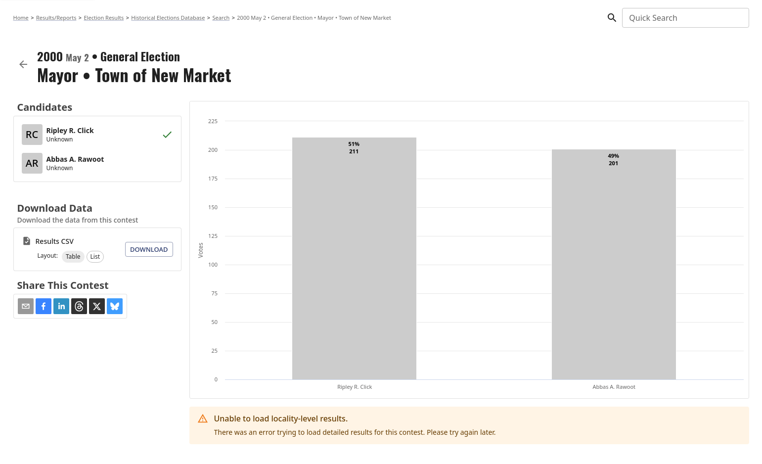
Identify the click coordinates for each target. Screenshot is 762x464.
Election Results (104, 17)
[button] (73, 257)
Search (220, 17)
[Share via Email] (26, 306)
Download (149, 249)
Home (21, 17)
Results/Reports (56, 17)
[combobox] (684, 18)
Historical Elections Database (168, 17)
